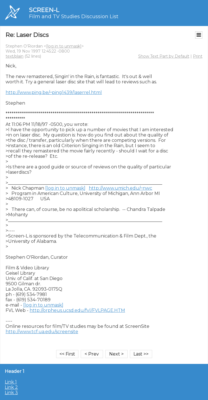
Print (197, 56)
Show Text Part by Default (163, 56)
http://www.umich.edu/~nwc (120, 188)
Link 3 (11, 392)
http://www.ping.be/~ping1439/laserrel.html (54, 92)
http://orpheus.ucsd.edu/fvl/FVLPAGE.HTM (77, 310)
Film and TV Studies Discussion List (73, 16)
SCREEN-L (44, 9)
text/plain (14, 56)
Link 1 (11, 382)
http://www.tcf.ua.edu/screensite (42, 331)
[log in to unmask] (64, 46)
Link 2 (11, 387)
